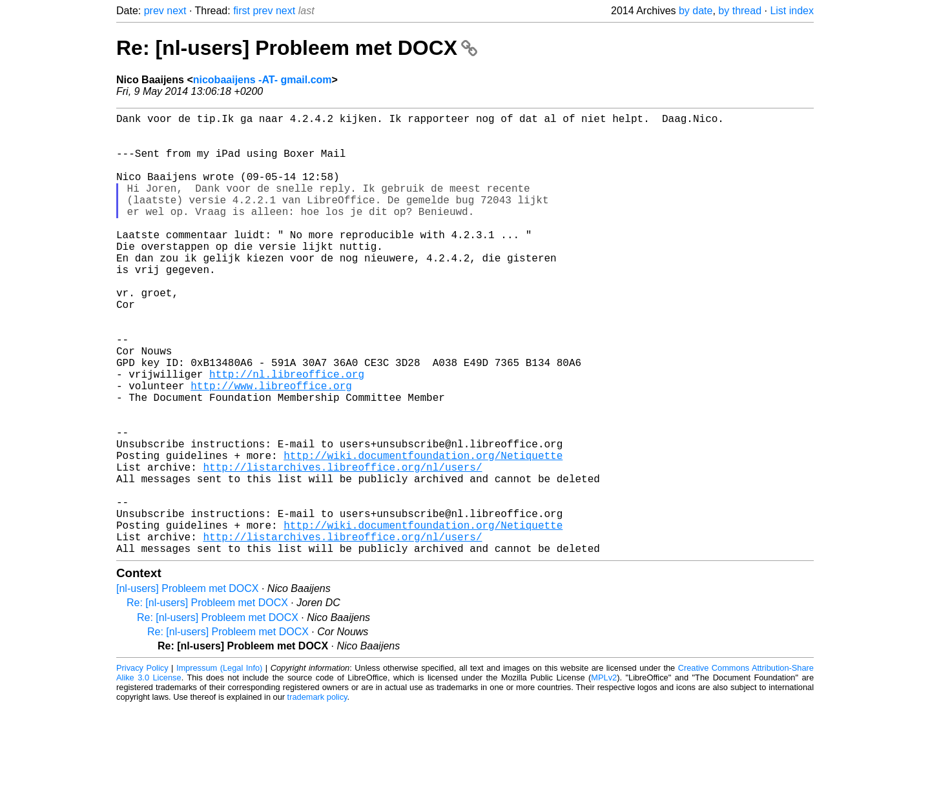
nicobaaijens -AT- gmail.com (262, 79)
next (176, 10)
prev (154, 10)
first (241, 10)
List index (792, 10)
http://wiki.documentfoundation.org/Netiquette (423, 532)
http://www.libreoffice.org (271, 447)
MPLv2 (604, 775)
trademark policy (317, 795)
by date (695, 10)
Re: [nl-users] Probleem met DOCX (296, 47)
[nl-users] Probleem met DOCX (187, 686)
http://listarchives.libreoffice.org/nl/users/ (342, 547)
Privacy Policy (142, 766)
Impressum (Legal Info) (219, 766)
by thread (739, 10)
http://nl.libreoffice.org (286, 433)
